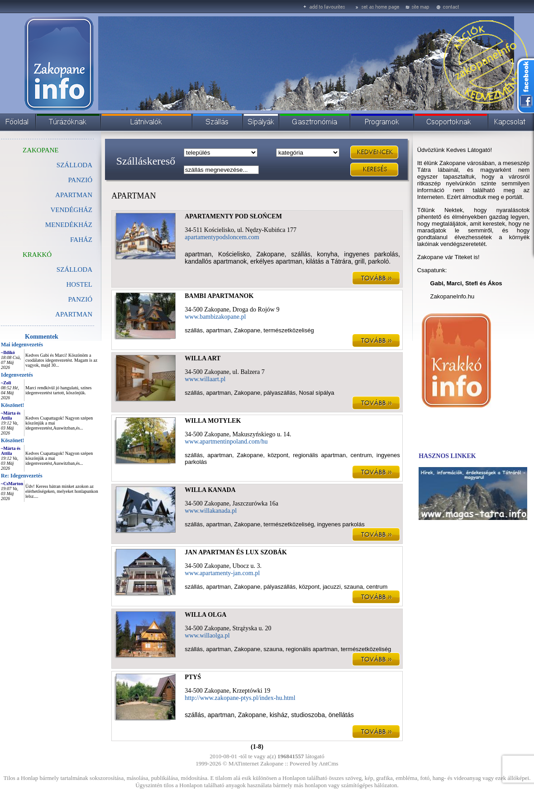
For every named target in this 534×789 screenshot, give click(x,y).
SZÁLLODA (74, 165)
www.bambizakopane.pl (215, 316)
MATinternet (244, 763)
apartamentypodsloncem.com (222, 237)
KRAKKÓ (37, 254)
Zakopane (271, 763)
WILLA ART (202, 358)
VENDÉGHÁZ (71, 209)
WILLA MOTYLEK (213, 420)
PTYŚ (193, 677)
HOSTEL (80, 284)
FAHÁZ (81, 239)
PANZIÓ (80, 180)
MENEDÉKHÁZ (68, 224)
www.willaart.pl (205, 379)
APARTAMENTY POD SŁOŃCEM (233, 216)
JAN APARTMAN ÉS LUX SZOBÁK (236, 552)
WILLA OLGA (205, 614)
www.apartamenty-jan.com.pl (222, 573)
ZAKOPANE (40, 150)
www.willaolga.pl (207, 635)
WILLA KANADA (210, 490)
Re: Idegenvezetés (22, 475)
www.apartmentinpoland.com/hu (226, 441)
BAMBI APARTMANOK (219, 296)
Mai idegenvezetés (22, 344)
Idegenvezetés (17, 375)
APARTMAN (73, 314)
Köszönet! (12, 405)
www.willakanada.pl (211, 510)
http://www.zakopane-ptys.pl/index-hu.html (240, 698)
